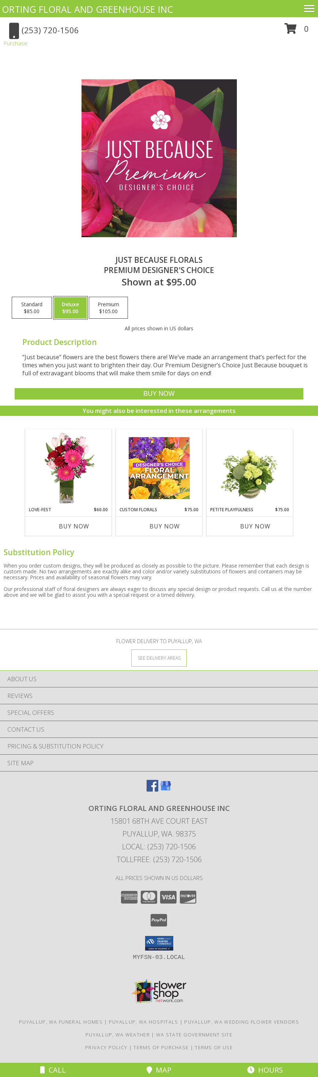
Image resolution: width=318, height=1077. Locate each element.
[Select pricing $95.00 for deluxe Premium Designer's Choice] (70, 307)
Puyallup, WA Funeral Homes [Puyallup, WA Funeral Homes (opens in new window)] (61, 1022)
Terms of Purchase (161, 1047)
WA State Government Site (194, 1034)
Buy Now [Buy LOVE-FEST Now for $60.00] (74, 526)
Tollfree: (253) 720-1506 (159, 859)
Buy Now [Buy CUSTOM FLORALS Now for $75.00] (164, 526)
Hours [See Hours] (265, 1070)
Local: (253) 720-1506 (159, 847)
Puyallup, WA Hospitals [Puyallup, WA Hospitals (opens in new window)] (143, 1022)
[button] (296, 31)
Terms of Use (214, 1047)
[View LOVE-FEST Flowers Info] (68, 468)
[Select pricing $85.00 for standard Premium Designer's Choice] (32, 307)
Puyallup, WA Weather (118, 1034)
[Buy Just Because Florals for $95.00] (159, 393)
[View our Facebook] (152, 789)
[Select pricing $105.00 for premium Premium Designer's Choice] (108, 307)
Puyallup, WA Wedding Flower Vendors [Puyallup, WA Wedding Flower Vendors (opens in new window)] (241, 1022)
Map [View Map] (159, 1070)
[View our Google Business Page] (165, 789)
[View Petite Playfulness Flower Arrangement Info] (249, 468)
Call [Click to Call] (53, 1070)
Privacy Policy (106, 1047)
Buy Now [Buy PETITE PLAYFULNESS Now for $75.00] (255, 526)
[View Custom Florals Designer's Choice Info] (159, 468)
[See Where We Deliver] (159, 657)
